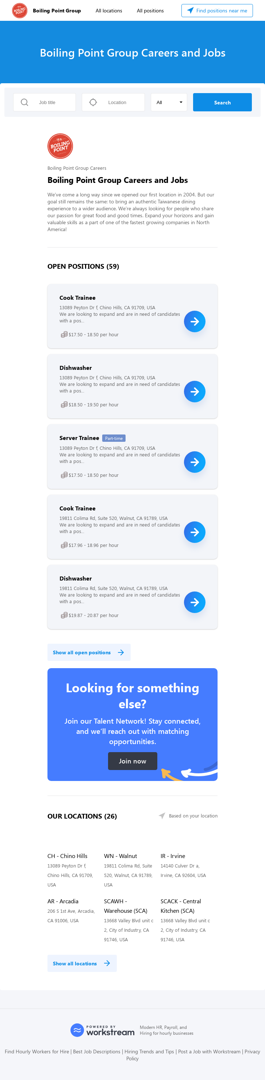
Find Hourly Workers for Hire (37, 1051)
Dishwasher (75, 367)
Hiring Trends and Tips (149, 1051)
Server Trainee (79, 437)
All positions (150, 10)
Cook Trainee (77, 297)
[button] (169, 102)
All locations (109, 10)
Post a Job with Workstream (209, 1051)
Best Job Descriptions (96, 1051)
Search (222, 102)
